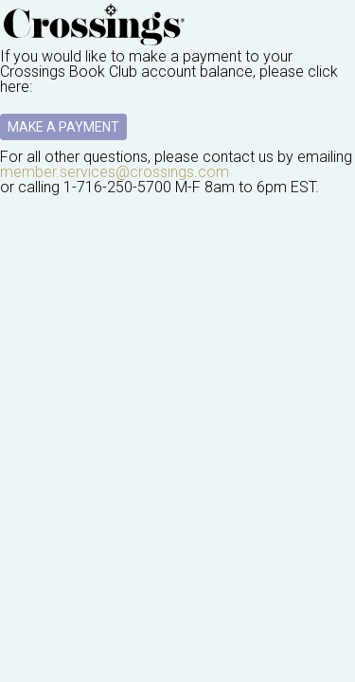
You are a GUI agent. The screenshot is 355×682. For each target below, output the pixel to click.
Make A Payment (63, 127)
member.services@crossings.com (114, 172)
